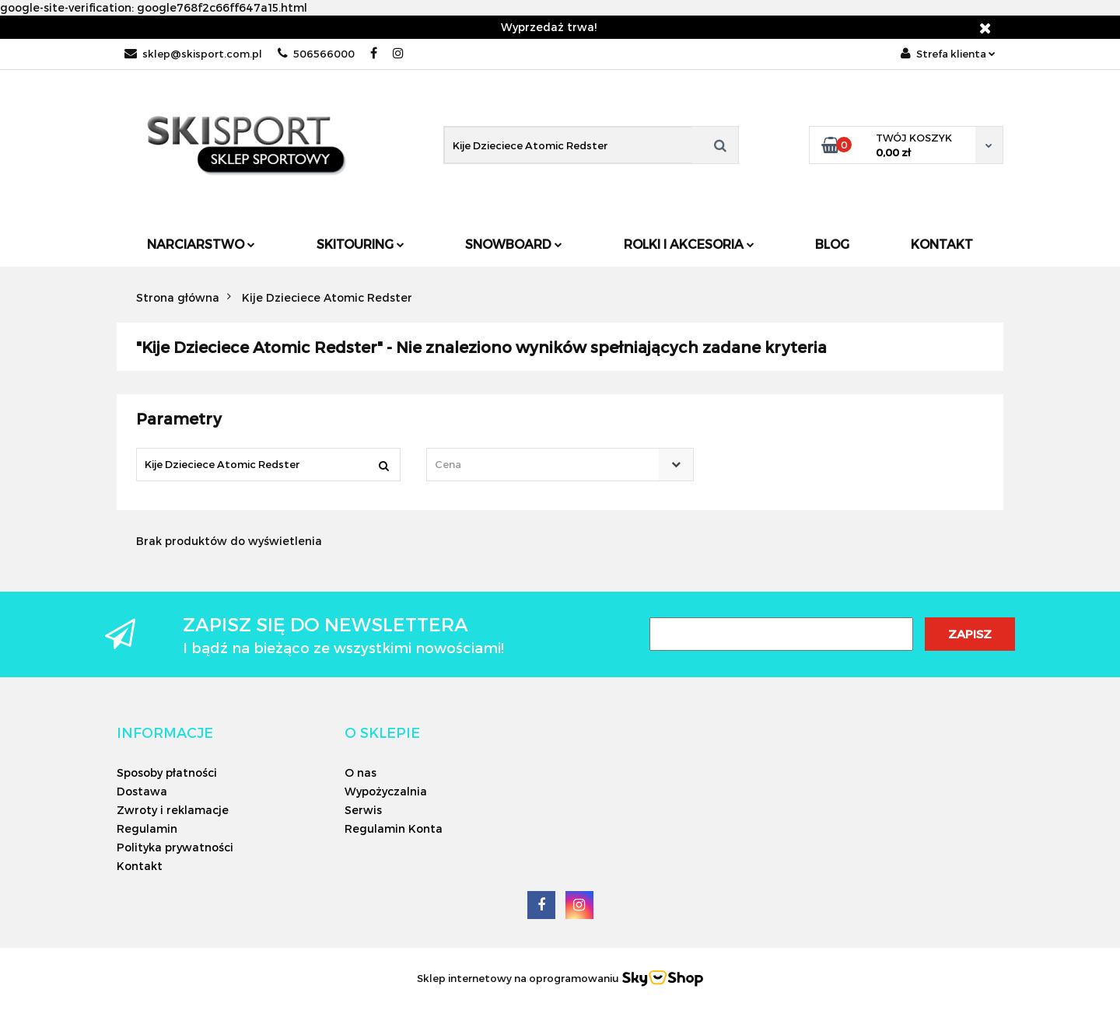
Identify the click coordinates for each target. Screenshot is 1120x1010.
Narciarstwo (201, 243)
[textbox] (546, 464)
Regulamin (147, 828)
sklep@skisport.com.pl (193, 53)
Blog (832, 243)
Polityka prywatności (175, 847)
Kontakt (942, 243)
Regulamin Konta (394, 828)
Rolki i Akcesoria (689, 243)
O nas (360, 772)
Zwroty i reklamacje (173, 809)
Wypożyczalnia (386, 791)
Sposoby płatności (167, 772)
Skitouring (360, 243)
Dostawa (142, 791)
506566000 (316, 53)
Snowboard (513, 243)
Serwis (363, 809)
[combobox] (559, 464)
